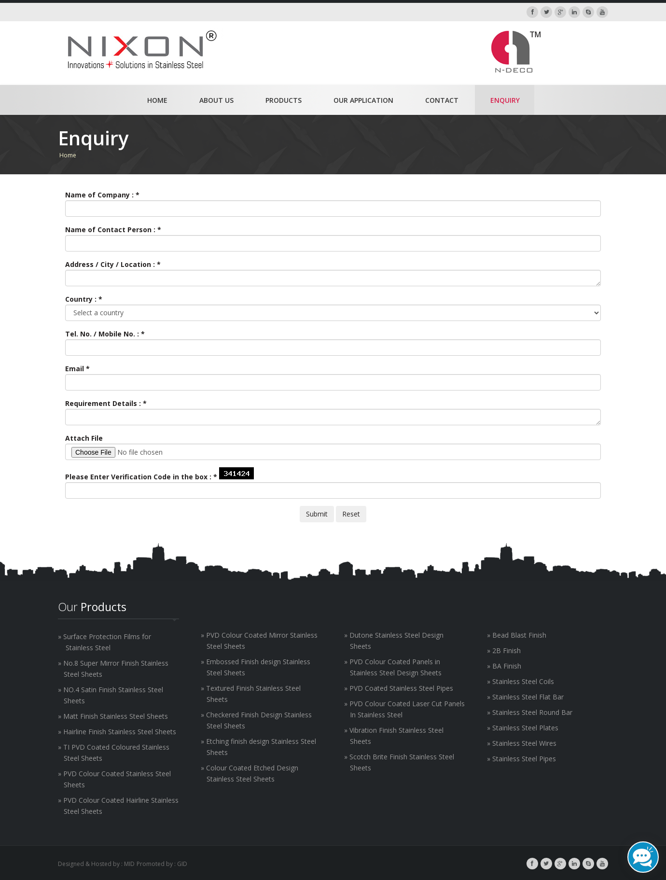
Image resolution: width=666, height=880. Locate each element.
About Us (216, 100)
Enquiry (505, 100)
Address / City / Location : (113, 264)
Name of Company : (102, 194)
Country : (83, 299)
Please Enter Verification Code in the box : (141, 476)
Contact (441, 100)
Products (283, 100)
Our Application (363, 100)
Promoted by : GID (162, 864)
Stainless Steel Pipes (524, 758)
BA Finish (506, 665)
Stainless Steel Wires (524, 743)
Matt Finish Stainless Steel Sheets (115, 716)
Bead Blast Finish (519, 635)
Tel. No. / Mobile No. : (105, 333)
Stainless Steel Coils (523, 681)
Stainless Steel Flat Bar (528, 696)
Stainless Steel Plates (525, 727)
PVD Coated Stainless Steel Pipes (401, 688)
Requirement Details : (106, 403)
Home (157, 100)
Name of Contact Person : (113, 229)
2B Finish (506, 650)
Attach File (84, 438)
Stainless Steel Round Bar (532, 712)
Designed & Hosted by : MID (96, 864)
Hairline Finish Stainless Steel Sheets (119, 731)
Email (77, 368)
